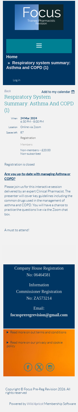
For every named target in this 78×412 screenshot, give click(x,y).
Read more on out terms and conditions (38, 332)
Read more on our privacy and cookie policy (35, 344)
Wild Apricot (35, 404)
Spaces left (11, 132)
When (14, 118)
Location (13, 127)
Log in (16, 80)
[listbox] (58, 91)
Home (11, 56)
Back (7, 91)
